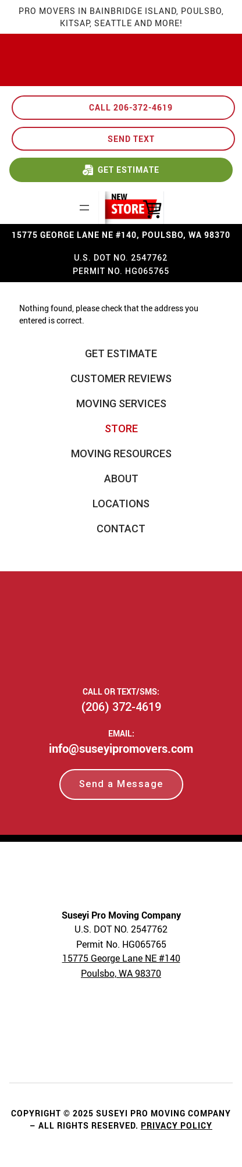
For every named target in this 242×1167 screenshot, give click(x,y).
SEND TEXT (131, 138)
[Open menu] (84, 208)
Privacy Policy (176, 1125)
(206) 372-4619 (121, 707)
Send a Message (121, 783)
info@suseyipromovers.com (121, 748)
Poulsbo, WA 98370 (121, 973)
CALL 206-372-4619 (131, 107)
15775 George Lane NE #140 (121, 958)
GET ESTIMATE (128, 169)
